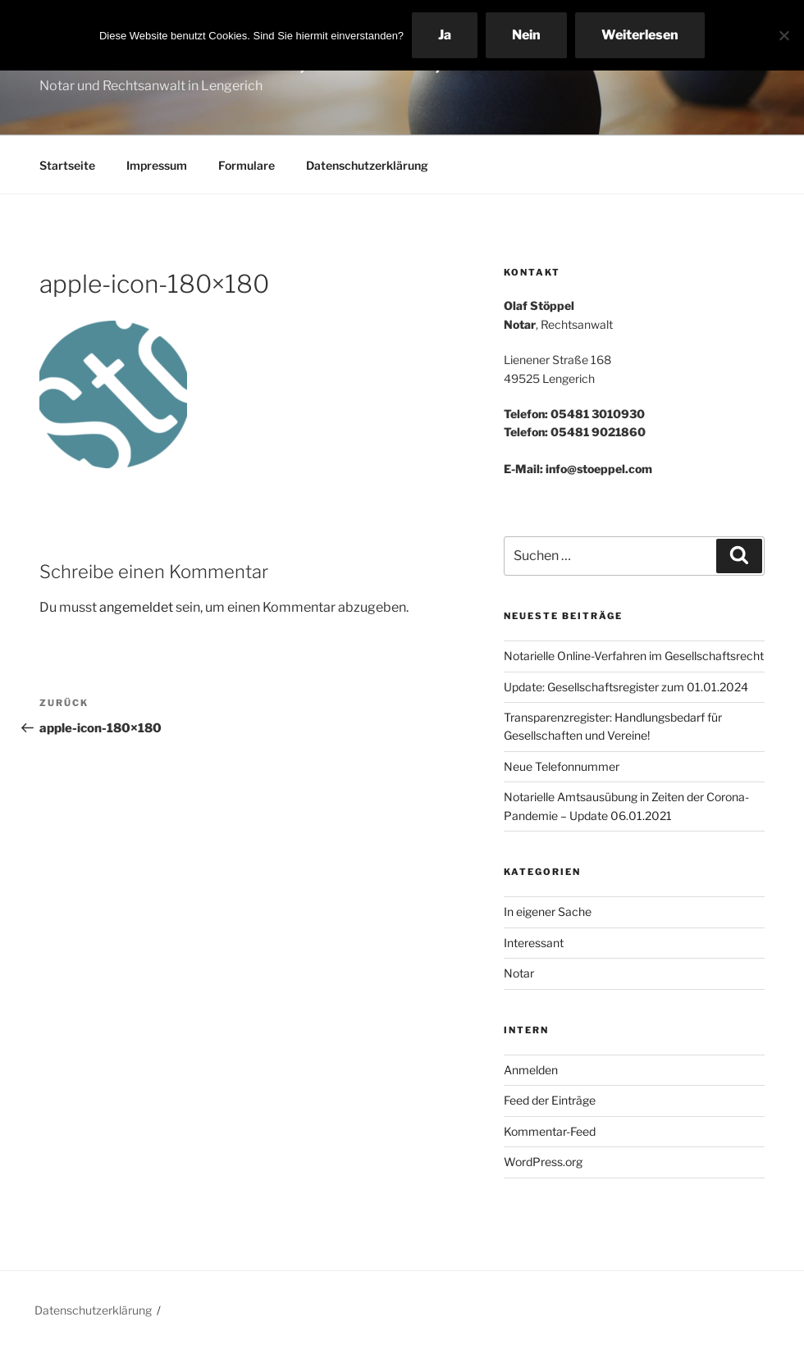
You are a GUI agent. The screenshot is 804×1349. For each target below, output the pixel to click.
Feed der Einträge (550, 1100)
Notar (519, 973)
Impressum (156, 165)
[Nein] (783, 35)
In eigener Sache (548, 911)
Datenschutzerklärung (367, 165)
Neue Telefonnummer (561, 766)
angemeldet (136, 607)
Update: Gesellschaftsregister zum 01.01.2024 (626, 687)
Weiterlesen (639, 35)
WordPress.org (543, 1162)
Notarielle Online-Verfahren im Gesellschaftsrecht (634, 656)
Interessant (534, 943)
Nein (526, 35)
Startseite (67, 165)
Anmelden (531, 1070)
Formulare (246, 165)
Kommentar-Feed (550, 1131)
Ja (444, 35)
